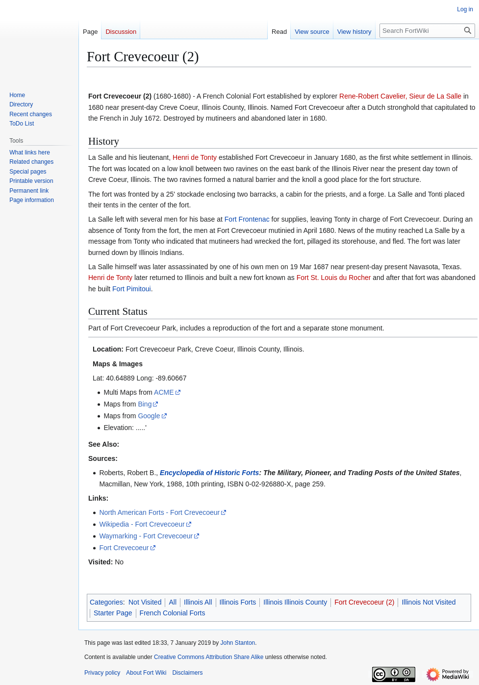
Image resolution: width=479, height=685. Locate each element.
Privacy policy (102, 672)
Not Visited (144, 602)
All (172, 602)
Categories (106, 602)
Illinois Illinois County (295, 602)
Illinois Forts (238, 602)
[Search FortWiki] (427, 31)
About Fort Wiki (146, 672)
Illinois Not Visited (428, 602)
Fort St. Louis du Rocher (334, 277)
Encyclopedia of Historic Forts (209, 473)
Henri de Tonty (195, 157)
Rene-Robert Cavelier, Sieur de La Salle (400, 96)
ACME (164, 392)
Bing (144, 404)
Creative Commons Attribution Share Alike (208, 657)
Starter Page (113, 613)
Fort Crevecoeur (124, 548)
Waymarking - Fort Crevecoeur (146, 536)
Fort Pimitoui (131, 289)
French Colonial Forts (172, 613)
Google (149, 416)
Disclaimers (187, 672)
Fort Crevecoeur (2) (364, 602)
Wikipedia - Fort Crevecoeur (141, 524)
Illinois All (198, 602)
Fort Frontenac (247, 219)
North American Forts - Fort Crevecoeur (159, 512)
